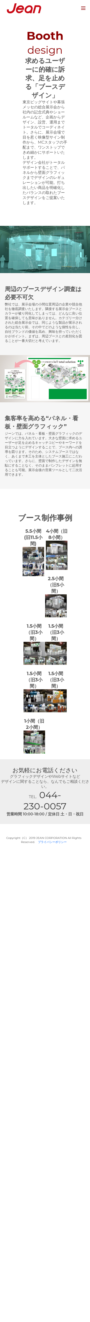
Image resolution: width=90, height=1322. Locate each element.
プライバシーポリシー (52, 842)
